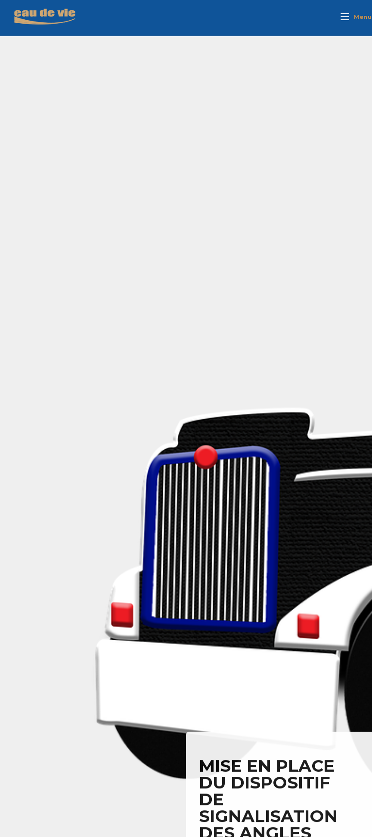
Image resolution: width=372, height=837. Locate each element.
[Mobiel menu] (356, 16)
